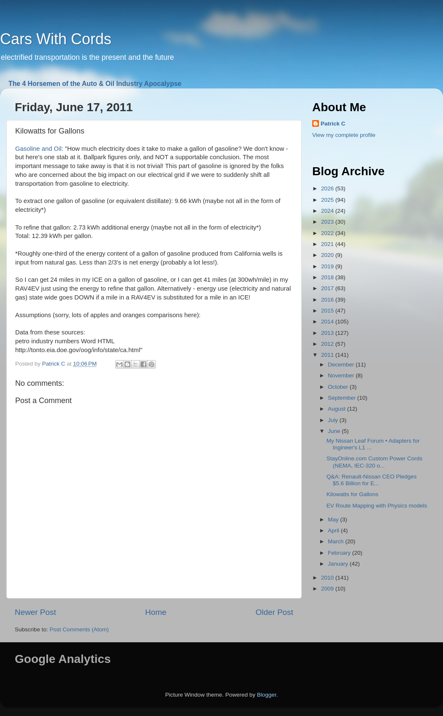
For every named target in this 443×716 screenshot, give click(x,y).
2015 (328, 310)
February (340, 553)
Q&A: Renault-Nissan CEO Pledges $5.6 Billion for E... (372, 479)
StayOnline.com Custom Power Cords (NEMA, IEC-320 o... (374, 461)
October (339, 387)
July (334, 420)
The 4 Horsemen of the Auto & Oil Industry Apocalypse (94, 83)
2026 (328, 188)
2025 (328, 200)
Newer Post (35, 612)
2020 (328, 255)
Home (155, 612)
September (342, 398)
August (337, 409)
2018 (328, 277)
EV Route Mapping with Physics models (377, 505)
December (342, 364)
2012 (328, 344)
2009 (328, 588)
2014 (328, 321)
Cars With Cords (55, 39)
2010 (328, 577)
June (335, 431)
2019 (328, 266)
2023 (328, 222)
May (334, 519)
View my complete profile (343, 135)
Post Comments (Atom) (79, 629)
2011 (328, 355)
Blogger (266, 695)
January (339, 564)
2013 (328, 333)
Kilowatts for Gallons (352, 494)
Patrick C (333, 123)
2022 (328, 233)
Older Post (274, 612)
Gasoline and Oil (38, 148)
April (334, 530)
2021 (328, 244)
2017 (328, 288)
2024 (328, 211)
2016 (328, 300)
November (342, 375)
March (336, 541)
